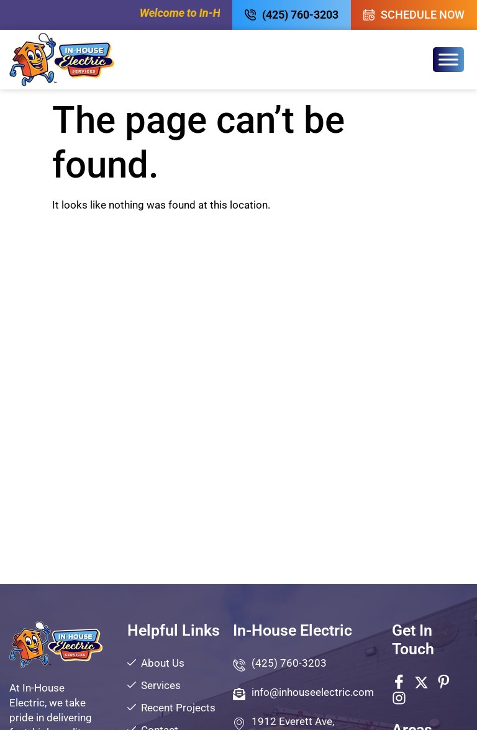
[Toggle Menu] (448, 59)
